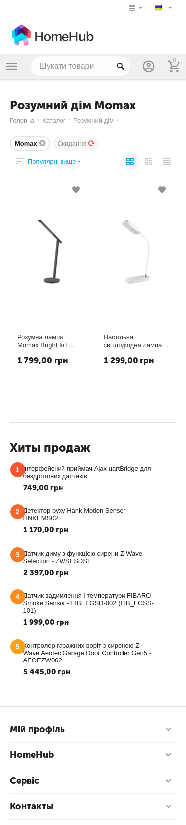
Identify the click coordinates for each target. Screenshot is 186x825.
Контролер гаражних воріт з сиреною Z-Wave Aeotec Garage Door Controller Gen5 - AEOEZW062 (87, 653)
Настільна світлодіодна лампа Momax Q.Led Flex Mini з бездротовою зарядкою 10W (133, 341)
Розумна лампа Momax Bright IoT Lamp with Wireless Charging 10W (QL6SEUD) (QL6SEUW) (45, 341)
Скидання (76, 143)
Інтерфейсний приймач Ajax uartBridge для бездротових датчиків (87, 472)
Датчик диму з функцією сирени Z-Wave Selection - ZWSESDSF (82, 557)
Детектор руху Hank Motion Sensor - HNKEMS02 (76, 514)
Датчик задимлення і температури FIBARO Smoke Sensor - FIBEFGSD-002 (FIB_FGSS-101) (88, 603)
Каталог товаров (12, 66)
